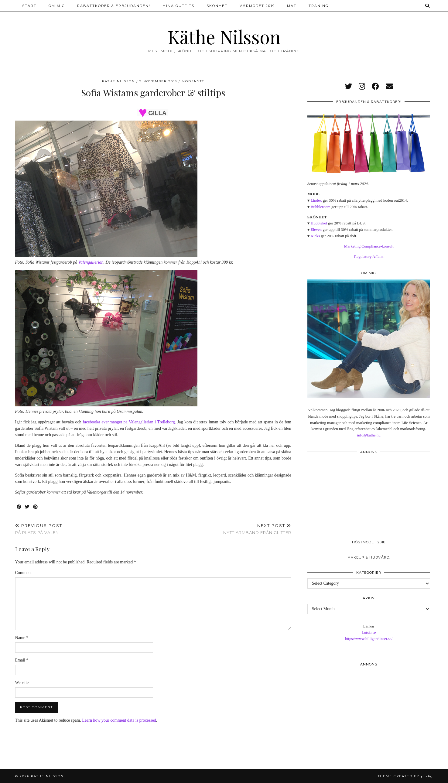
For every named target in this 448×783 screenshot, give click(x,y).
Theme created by (405, 776)
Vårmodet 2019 (257, 6)
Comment (23, 572)
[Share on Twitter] (27, 507)
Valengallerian (90, 262)
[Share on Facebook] (19, 507)
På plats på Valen (38, 529)
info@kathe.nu (368, 435)
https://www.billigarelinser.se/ (368, 638)
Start (29, 6)
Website (22, 682)
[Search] (427, 6)
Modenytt (193, 81)
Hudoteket (319, 223)
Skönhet (217, 6)
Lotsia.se (369, 632)
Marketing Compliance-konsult (369, 246)
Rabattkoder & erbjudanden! (113, 6)
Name (22, 637)
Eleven (316, 229)
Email (22, 660)
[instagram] (362, 87)
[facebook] (375, 87)
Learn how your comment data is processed (119, 720)
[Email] (389, 87)
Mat (291, 6)
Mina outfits (178, 6)
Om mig (57, 6)
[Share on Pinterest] (36, 507)
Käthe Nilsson (224, 36)
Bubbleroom (320, 206)
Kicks (315, 236)
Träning (319, 6)
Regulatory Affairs (369, 256)
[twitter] (348, 87)
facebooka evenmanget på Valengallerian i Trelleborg (129, 422)
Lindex (316, 200)
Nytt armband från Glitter (257, 529)
